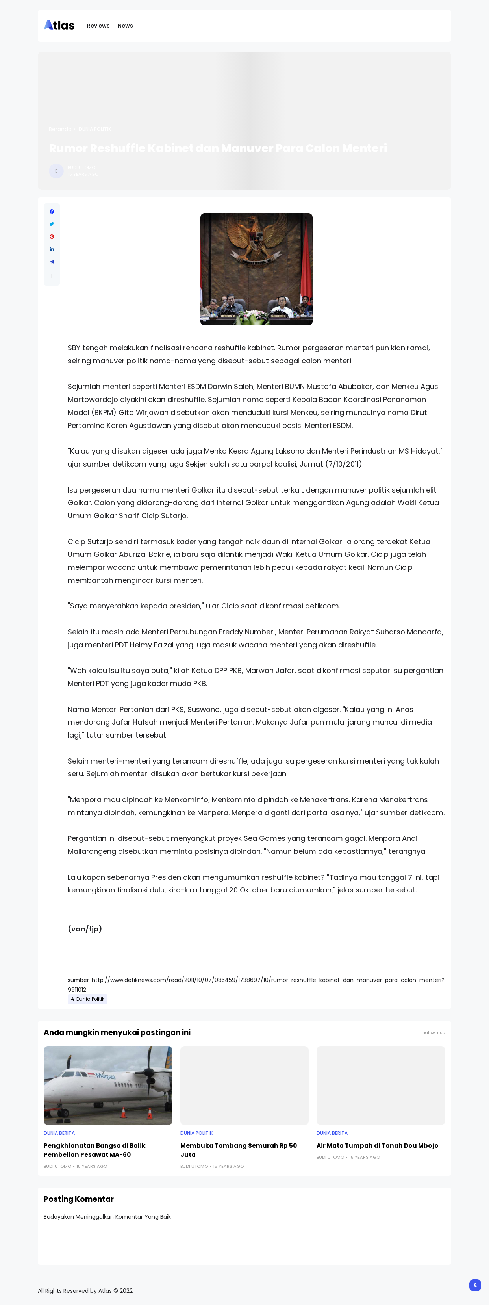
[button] (52, 276)
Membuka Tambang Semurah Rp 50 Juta (238, 1150)
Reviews (98, 26)
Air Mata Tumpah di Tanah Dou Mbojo (378, 1145)
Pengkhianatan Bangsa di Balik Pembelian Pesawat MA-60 (95, 1150)
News (125, 26)
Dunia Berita (59, 1133)
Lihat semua (432, 1032)
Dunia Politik (95, 129)
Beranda (60, 129)
